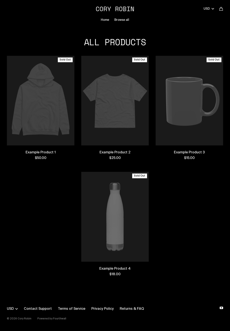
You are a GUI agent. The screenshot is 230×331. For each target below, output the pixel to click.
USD (209, 8)
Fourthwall (59, 318)
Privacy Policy (102, 309)
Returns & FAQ (132, 309)
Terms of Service (71, 309)
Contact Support (38, 309)
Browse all (121, 19)
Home (105, 19)
